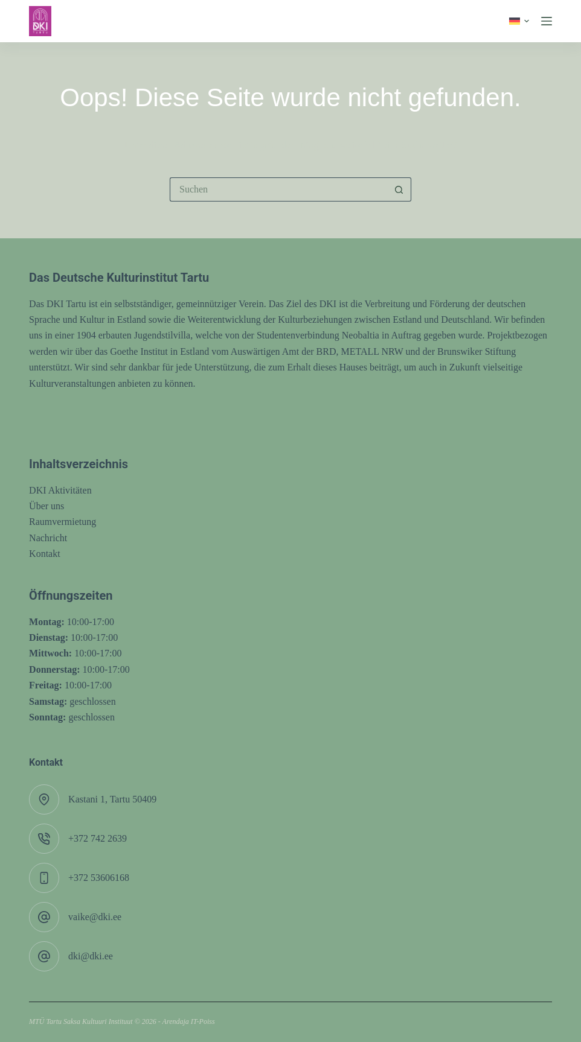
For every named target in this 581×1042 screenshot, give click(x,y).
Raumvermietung (62, 521)
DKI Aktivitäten (60, 490)
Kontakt (44, 553)
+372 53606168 (98, 877)
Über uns (46, 506)
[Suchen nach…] (278, 189)
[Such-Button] (399, 189)
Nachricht (48, 538)
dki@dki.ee (90, 956)
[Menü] (546, 21)
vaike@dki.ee (94, 917)
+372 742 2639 (97, 838)
